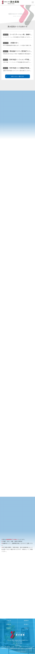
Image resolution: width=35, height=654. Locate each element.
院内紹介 (26, 624)
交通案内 (26, 628)
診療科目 (8, 624)
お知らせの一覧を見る (17, 76)
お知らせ (8, 620)
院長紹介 (8, 628)
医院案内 (26, 620)
